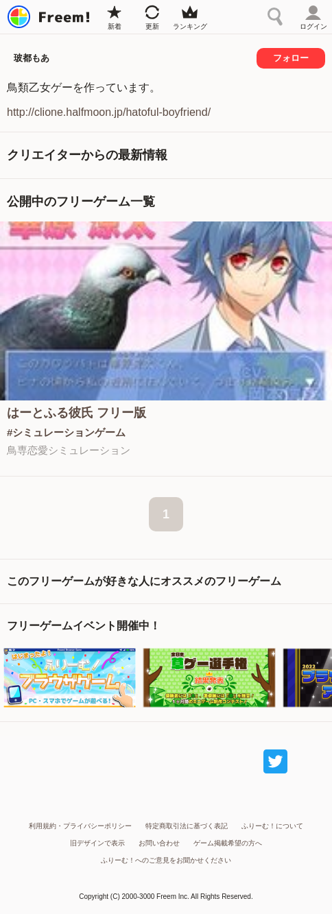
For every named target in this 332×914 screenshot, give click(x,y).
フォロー (291, 58)
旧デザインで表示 (97, 843)
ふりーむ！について (272, 826)
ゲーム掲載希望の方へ (227, 843)
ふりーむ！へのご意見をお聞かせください (166, 860)
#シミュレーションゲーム (66, 432)
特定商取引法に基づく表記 (186, 826)
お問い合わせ (159, 843)
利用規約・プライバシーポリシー (80, 826)
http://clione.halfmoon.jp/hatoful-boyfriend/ (109, 112)
